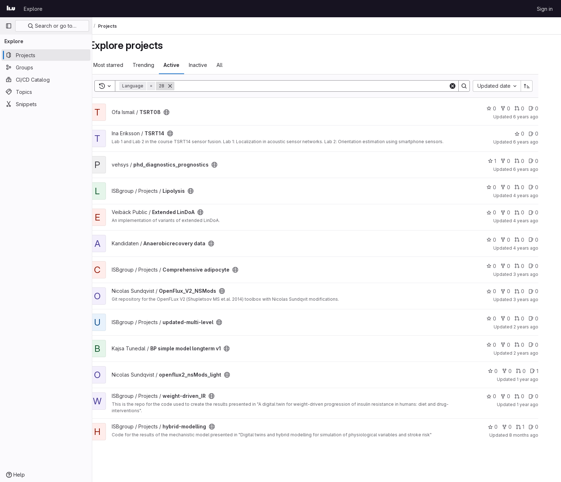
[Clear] (466, 86)
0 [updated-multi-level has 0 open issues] (547, 318)
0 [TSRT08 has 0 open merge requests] (533, 108)
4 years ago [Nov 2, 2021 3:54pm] (539, 195)
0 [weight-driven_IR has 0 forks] (519, 396)
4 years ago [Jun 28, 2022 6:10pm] (539, 248)
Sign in (545, 9)
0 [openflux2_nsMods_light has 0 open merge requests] (534, 371)
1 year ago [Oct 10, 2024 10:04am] (541, 379)
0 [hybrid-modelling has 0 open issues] (547, 427)
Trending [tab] (157, 65)
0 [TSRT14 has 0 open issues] (547, 134)
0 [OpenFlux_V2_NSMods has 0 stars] (504, 291)
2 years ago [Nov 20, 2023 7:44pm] (539, 326)
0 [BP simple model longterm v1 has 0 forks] (519, 345)
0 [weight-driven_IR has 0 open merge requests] (533, 396)
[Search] (324, 86)
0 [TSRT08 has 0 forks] (519, 108)
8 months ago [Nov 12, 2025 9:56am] (537, 435)
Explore (33, 9)
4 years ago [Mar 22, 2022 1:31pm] (539, 220)
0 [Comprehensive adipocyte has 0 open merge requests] (533, 266)
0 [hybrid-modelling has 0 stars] (506, 427)
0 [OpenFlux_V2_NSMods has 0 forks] (519, 291)
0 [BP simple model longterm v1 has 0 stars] (504, 345)
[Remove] (183, 86)
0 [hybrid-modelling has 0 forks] (520, 427)
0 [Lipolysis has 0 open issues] (547, 187)
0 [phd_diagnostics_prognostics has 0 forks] (519, 161)
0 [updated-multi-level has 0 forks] (519, 318)
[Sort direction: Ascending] (540, 86)
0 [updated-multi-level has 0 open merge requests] (533, 318)
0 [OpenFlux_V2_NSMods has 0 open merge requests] (533, 291)
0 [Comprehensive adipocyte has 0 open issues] (547, 266)
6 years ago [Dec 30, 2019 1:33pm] (539, 116)
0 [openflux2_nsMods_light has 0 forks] (520, 371)
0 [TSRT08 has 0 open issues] (547, 108)
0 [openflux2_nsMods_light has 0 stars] (506, 371)
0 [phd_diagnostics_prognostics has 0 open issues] (547, 161)
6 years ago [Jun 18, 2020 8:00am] (539, 169)
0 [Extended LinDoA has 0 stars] (504, 212)
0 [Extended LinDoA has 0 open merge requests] (533, 212)
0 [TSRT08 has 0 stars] (504, 108)
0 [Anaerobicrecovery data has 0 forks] (519, 240)
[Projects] (45, 55)
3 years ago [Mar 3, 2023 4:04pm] (539, 274)
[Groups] (45, 67)
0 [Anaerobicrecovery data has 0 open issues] (547, 240)
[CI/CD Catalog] (45, 79)
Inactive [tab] (211, 65)
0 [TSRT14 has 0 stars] (533, 134)
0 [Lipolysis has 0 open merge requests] (533, 187)
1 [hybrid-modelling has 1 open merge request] (533, 427)
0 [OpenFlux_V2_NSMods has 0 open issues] (547, 291)
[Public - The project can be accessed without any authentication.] (180, 112)
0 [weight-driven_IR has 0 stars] (504, 396)
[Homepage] (11, 8)
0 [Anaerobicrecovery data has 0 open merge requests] (533, 240)
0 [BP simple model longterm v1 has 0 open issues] (547, 345)
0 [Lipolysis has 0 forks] (519, 187)
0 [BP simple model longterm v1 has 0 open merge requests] (533, 345)
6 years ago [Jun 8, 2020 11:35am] (539, 142)
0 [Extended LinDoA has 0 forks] (519, 212)
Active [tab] (185, 65)
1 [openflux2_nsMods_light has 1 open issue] (547, 371)
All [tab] (233, 65)
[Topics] (45, 91)
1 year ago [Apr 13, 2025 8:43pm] (541, 404)
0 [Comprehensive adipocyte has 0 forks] (519, 266)
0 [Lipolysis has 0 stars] (504, 187)
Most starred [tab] (122, 65)
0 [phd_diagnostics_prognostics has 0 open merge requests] (533, 161)
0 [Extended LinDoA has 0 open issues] (547, 212)
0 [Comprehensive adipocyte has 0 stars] (504, 266)
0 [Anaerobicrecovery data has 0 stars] (504, 240)
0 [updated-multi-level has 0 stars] (504, 318)
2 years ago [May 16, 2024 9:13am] (539, 353)
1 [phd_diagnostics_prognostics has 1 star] (505, 161)
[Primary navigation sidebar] (8, 26)
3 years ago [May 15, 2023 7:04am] (539, 299)
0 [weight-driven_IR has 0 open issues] (547, 396)
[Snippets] (45, 104)
